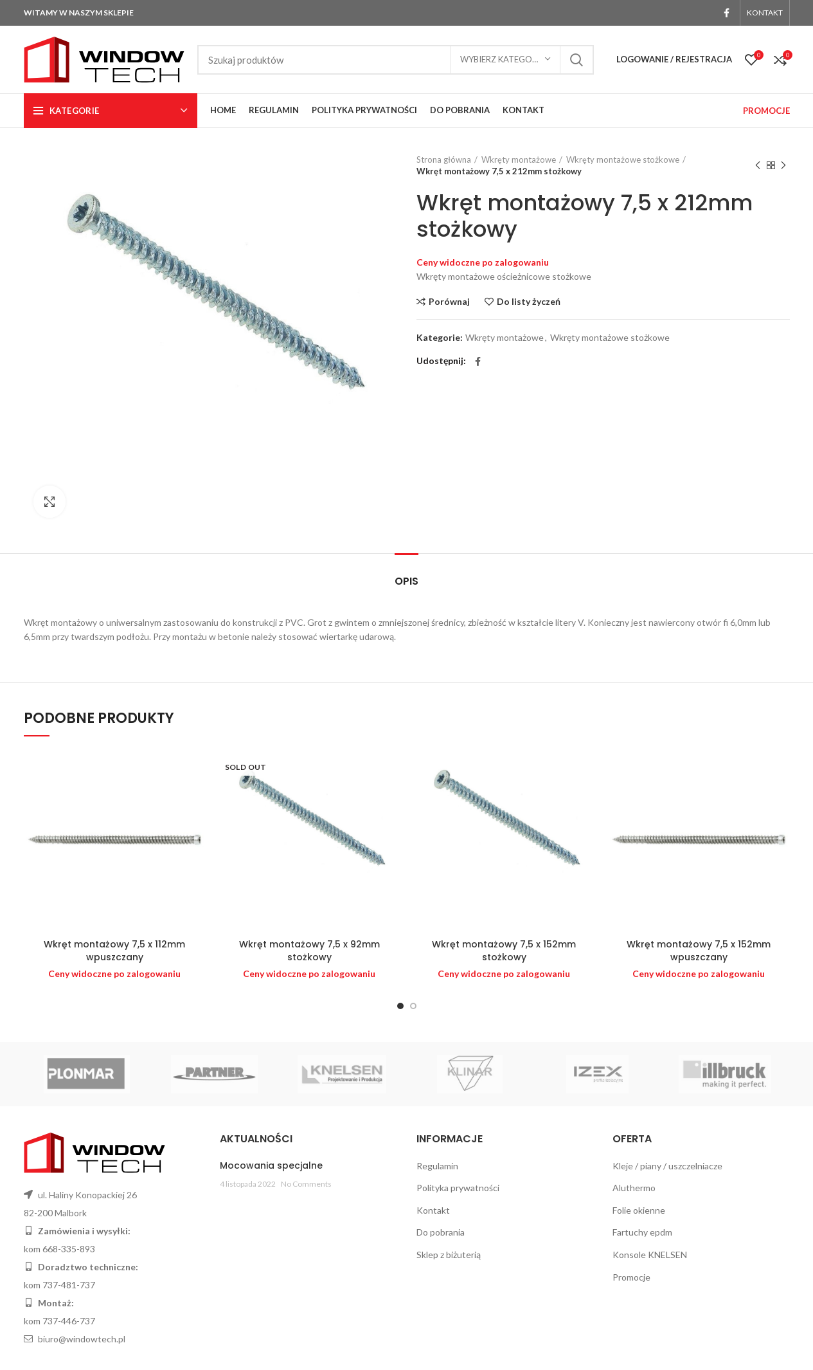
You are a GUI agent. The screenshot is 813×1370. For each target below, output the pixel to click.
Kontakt (433, 1210)
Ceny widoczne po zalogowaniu (482, 262)
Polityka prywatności (457, 1187)
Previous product (758, 166)
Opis (406, 581)
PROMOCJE (766, 110)
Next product (783, 166)
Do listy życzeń (528, 301)
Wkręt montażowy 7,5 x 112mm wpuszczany (114, 951)
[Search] (395, 60)
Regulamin (437, 1165)
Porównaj (449, 301)
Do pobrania (440, 1232)
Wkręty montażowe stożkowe (622, 159)
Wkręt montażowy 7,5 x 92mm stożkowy (309, 951)
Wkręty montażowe (518, 159)
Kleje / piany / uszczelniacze (667, 1165)
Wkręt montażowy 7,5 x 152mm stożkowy (504, 951)
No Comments (306, 1184)
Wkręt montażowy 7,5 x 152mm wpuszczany (699, 951)
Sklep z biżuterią (448, 1254)
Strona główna (443, 159)
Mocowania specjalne (271, 1165)
